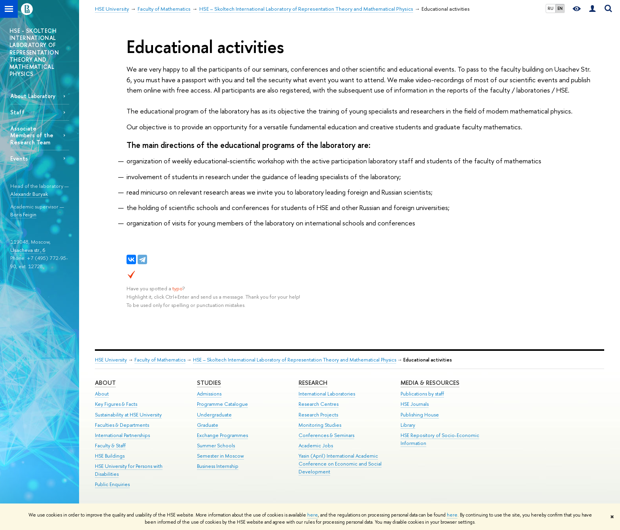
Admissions (209, 393)
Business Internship (217, 466)
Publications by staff (422, 393)
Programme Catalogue (222, 404)
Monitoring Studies (320, 425)
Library (408, 425)
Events (19, 158)
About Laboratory (32, 96)
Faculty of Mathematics (159, 359)
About (105, 383)
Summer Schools (216, 445)
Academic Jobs (316, 445)
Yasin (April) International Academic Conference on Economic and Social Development (340, 463)
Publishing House (420, 414)
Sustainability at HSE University (128, 414)
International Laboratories (327, 393)
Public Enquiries (112, 484)
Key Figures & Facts (116, 404)
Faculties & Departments (122, 425)
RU (551, 8)
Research (313, 383)
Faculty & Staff (110, 445)
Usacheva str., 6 (27, 250)
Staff (17, 112)
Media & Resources (430, 383)
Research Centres (318, 404)
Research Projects (318, 414)
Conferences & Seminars (326, 435)
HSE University (111, 359)
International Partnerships (122, 435)
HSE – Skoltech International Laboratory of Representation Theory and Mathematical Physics (294, 359)
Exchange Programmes (222, 435)
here (312, 515)
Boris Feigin (23, 214)
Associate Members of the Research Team (31, 135)
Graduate (207, 425)
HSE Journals (415, 404)
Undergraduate (214, 414)
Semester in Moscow (220, 455)
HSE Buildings (110, 455)
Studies (209, 383)
